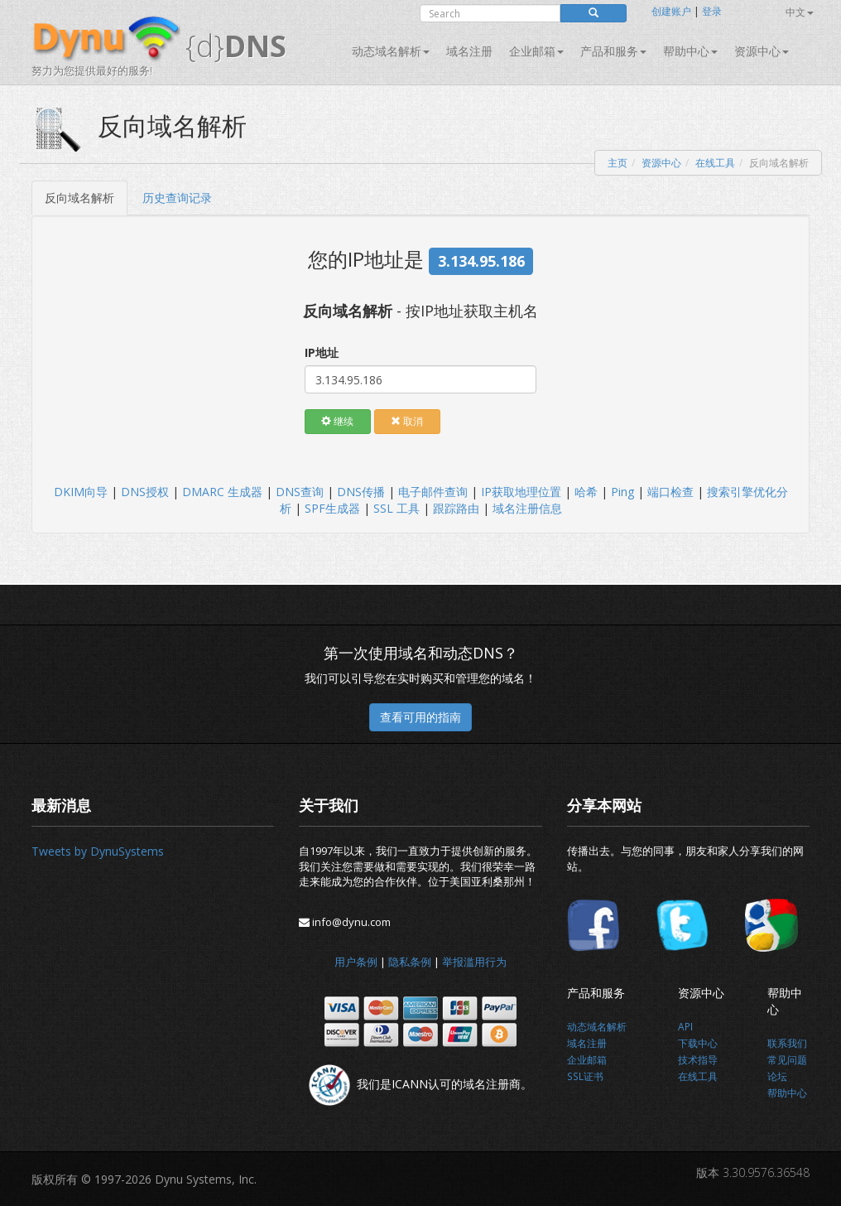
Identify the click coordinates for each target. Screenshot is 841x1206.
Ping (622, 491)
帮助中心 (690, 51)
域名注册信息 (527, 508)
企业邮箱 (536, 51)
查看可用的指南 (420, 717)
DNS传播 (361, 491)
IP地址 (322, 352)
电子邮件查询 (433, 491)
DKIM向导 (81, 491)
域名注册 (469, 51)
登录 (712, 11)
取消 (407, 421)
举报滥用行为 (474, 961)
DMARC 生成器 (222, 491)
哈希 (586, 491)
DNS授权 (145, 491)
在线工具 (715, 163)
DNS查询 (300, 491)
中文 (800, 12)
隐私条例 (409, 961)
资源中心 (761, 51)
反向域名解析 (79, 197)
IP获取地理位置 (521, 491)
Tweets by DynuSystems (97, 851)
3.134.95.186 (481, 261)
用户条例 (355, 961)
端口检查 (670, 491)
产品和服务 (613, 51)
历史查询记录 (177, 197)
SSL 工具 (396, 508)
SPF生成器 (332, 508)
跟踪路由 (456, 508)
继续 (337, 421)
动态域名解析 (391, 51)
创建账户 (671, 11)
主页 (617, 163)
